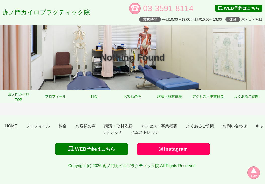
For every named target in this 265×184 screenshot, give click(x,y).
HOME (11, 126)
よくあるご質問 (246, 96)
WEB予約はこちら (239, 8)
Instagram (173, 149)
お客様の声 (132, 96)
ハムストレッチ (145, 132)
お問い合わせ (235, 126)
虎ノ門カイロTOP (18, 97)
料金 (94, 96)
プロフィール (55, 96)
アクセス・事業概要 (208, 96)
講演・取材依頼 (169, 96)
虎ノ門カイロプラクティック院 (46, 12)
